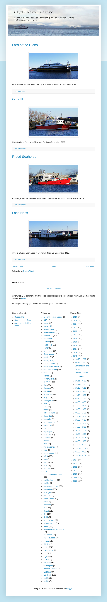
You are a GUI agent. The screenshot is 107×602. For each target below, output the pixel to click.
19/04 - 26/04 (81, 438)
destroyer (47, 382)
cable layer (48, 339)
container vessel (50, 370)
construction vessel (51, 366)
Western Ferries (50, 569)
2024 (75, 324)
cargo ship (48, 345)
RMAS (46, 511)
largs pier (47, 434)
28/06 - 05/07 (81, 420)
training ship (48, 550)
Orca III (17, 99)
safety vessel (49, 520)
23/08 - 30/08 (81, 406)
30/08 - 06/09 (81, 402)
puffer (46, 502)
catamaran (48, 351)
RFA (45, 508)
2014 (75, 460)
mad (45, 450)
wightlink (47, 572)
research (47, 505)
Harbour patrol (49, 413)
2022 (75, 331)
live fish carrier (49, 447)
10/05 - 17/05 (81, 431)
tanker (46, 547)
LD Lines (47, 438)
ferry (45, 397)
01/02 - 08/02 (81, 452)
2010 (75, 474)
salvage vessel (50, 523)
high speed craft (50, 422)
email (23, 298)
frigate (46, 410)
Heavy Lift (48, 416)
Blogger (69, 588)
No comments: (20, 91)
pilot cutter (48, 489)
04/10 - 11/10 (81, 399)
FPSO (46, 404)
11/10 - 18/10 (81, 395)
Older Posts (89, 267)
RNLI (46, 517)
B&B (45, 320)
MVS (46, 459)
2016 (75, 352)
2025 (75, 321)
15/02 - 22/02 (81, 448)
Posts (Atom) (28, 271)
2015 (75, 356)
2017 (75, 349)
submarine (48, 535)
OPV (45, 472)
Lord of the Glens (25, 45)
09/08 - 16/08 (81, 413)
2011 (75, 470)
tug (45, 553)
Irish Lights (48, 428)
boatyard (47, 326)
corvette (47, 373)
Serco (46, 526)
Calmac (47, 342)
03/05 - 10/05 (81, 434)
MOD (46, 456)
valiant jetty (48, 566)
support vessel (49, 538)
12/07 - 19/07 (81, 416)
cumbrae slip (49, 379)
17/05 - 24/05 (81, 427)
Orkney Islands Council (53, 475)
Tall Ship (47, 544)
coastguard (48, 360)
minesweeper (49, 453)
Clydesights (19, 317)
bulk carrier (48, 336)
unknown (47, 563)
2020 (75, 338)
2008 (75, 481)
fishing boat (48, 401)
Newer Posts (18, 267)
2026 (75, 317)
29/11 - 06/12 (81, 381)
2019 (75, 342)
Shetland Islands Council (54, 529)
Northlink (47, 468)
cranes (46, 376)
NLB (45, 465)
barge (46, 323)
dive (45, 385)
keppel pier (48, 431)
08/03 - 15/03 (81, 441)
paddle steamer (50, 480)
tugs (45, 556)
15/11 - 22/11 (81, 384)
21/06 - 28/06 (81, 423)
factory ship (48, 394)
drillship (47, 391)
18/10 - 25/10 (81, 391)
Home (53, 267)
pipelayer (47, 492)
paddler (47, 483)
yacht (46, 578)
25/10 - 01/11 (81, 388)
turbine (46, 559)
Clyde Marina (49, 354)
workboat (47, 575)
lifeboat (46, 441)
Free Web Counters (53, 289)
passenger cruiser (51, 486)
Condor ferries (49, 363)
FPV (45, 407)
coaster (46, 357)
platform (47, 495)
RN (45, 514)
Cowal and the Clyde (22, 320)
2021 (75, 335)
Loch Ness (20, 213)
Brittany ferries (49, 332)
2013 (75, 463)
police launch (49, 498)
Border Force (49, 329)
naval (46, 462)
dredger (47, 388)
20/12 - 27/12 (81, 359)
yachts (46, 581)
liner (45, 444)
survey (46, 541)
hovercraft (48, 425)
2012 (75, 467)
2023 (75, 328)
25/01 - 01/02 (81, 455)
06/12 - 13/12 (81, 363)
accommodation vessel (53, 317)
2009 (75, 478)
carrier (46, 348)
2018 (75, 345)
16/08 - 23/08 (81, 409)
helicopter (47, 419)
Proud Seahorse (24, 157)
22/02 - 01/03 (81, 445)
